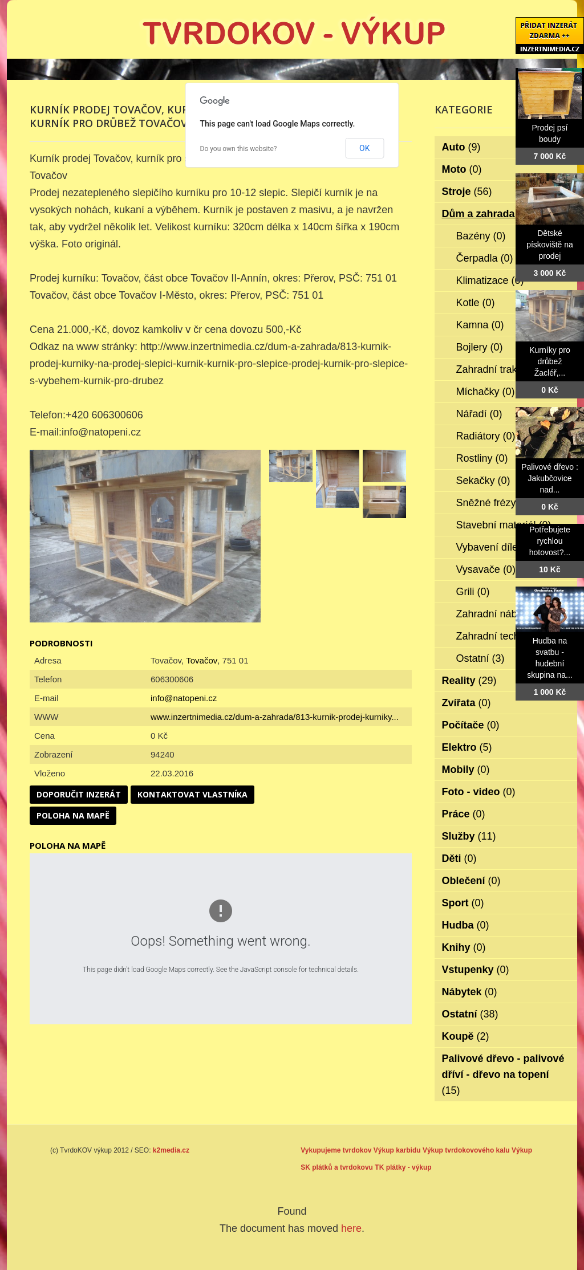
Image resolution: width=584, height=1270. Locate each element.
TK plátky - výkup (403, 1167)
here (351, 1228)
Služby (469, 836)
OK (364, 148)
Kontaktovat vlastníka (192, 794)
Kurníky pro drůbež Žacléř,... (549, 361)
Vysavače (486, 569)
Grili (473, 591)
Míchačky (485, 391)
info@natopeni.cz (184, 698)
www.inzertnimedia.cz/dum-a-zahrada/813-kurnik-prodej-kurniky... (275, 717)
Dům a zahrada (486, 213)
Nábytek (469, 992)
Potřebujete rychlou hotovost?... (549, 541)
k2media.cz (171, 1150)
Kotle (475, 302)
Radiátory (486, 436)
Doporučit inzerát (78, 794)
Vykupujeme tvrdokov (336, 1150)
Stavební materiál (503, 525)
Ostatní (480, 658)
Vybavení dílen (497, 547)
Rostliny (482, 458)
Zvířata (466, 703)
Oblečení (471, 880)
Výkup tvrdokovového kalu (466, 1150)
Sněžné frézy (494, 502)
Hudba (465, 925)
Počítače (471, 725)
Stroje (467, 191)
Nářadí (479, 414)
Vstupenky (475, 969)
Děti (459, 858)
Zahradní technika (505, 636)
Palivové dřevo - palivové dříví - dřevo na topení (503, 1074)
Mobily (466, 769)
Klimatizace (490, 280)
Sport (463, 903)
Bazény (481, 236)
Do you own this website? (238, 149)
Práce (463, 814)
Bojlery (479, 347)
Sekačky (483, 480)
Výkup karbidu (397, 1150)
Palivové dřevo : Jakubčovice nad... (549, 478)
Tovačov (201, 660)
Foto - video (479, 791)
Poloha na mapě (73, 815)
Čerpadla (484, 258)
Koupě (465, 1036)
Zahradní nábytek (503, 614)
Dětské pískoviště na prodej (549, 244)
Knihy (464, 947)
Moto (462, 169)
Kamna (480, 325)
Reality (469, 680)
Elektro (467, 747)
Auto (461, 147)
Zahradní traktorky (505, 369)
